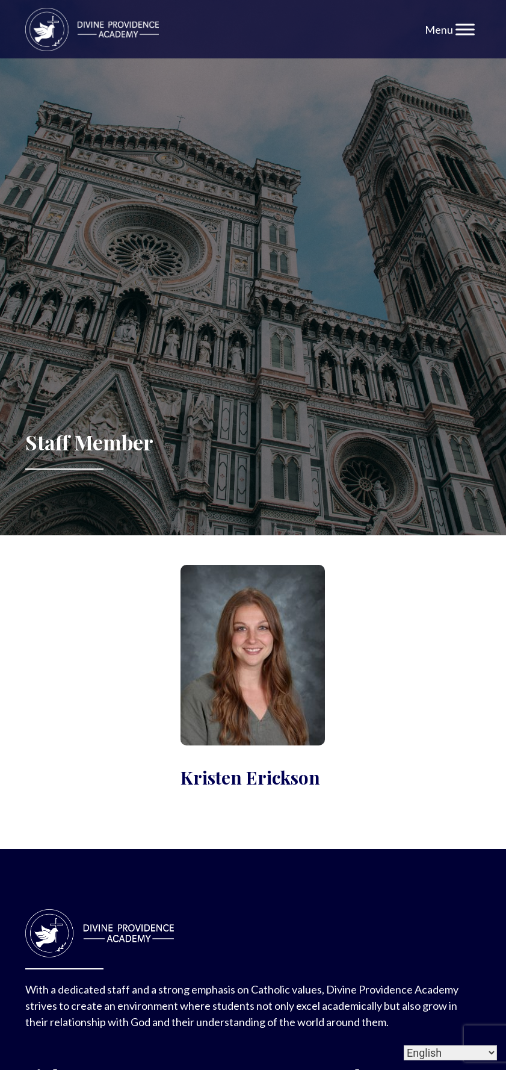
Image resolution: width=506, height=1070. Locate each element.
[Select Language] (450, 1052)
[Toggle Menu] (465, 29)
